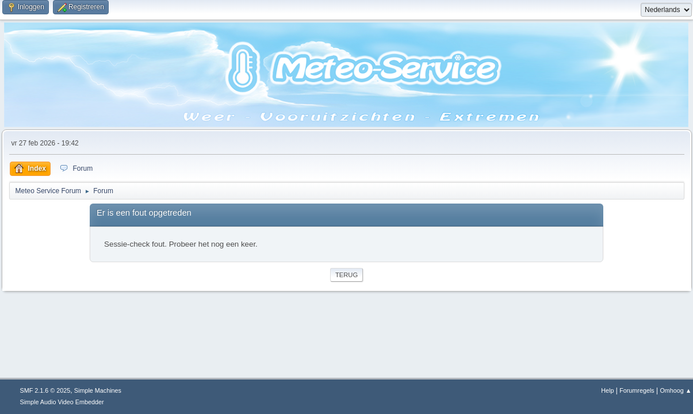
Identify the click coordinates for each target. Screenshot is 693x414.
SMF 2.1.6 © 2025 (45, 390)
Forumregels (636, 390)
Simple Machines (97, 390)
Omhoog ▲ (675, 390)
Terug (346, 274)
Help (607, 390)
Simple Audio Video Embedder (62, 401)
